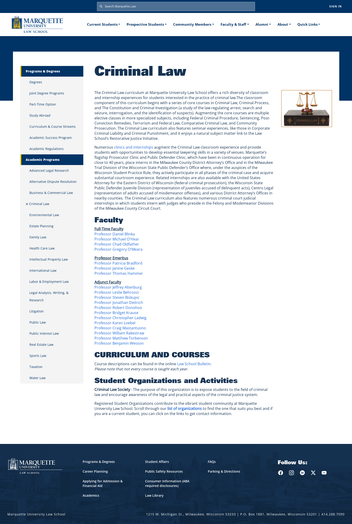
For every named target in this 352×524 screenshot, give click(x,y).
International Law (42, 270)
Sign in (335, 6)
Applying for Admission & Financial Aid (103, 483)
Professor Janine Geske (114, 268)
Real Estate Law (41, 344)
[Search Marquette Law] (176, 6)
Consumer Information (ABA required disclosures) (167, 483)
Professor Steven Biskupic (117, 297)
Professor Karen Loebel (114, 322)
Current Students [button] (102, 24)
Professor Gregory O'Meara (118, 249)
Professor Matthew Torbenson (121, 338)
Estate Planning (41, 226)
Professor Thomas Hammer (118, 273)
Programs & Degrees (99, 461)
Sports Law (37, 355)
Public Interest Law (44, 333)
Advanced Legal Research (49, 170)
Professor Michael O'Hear (116, 239)
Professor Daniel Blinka (114, 234)
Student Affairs (157, 461)
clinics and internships (133, 147)
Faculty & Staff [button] (233, 24)
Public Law (37, 322)
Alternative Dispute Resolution (53, 181)
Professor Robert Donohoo (118, 307)
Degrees (35, 82)
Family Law (37, 237)
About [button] (282, 24)
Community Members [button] (192, 24)
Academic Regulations (46, 149)
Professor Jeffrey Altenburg (118, 287)
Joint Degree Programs (46, 93)
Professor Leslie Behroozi (116, 292)
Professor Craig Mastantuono (120, 328)
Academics (91, 495)
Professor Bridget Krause (116, 312)
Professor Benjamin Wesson (119, 343)
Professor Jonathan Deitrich (118, 302)
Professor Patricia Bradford (118, 263)
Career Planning (95, 471)
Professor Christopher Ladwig (120, 317)
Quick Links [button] (307, 24)
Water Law (37, 378)
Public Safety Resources (164, 471)
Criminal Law (39, 204)
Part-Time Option (42, 104)
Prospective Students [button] (145, 24)
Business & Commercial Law (51, 192)
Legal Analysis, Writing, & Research (49, 296)
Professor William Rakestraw (119, 333)
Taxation (36, 367)
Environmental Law (44, 215)
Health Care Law (42, 248)
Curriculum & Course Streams (52, 126)
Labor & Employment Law (49, 281)
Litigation (36, 311)
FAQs (212, 461)
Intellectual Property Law (48, 259)
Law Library (154, 495)
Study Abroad (39, 115)
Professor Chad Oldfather (116, 244)
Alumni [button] (261, 24)
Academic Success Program (50, 137)
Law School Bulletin (194, 363)
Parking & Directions (224, 471)
